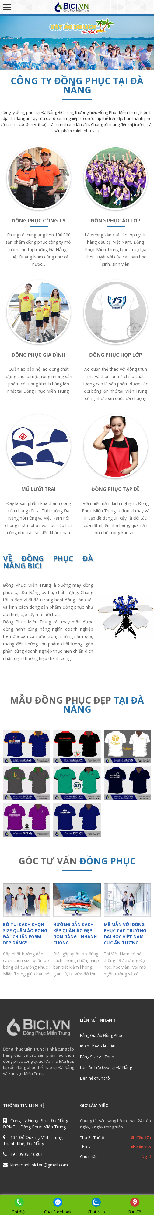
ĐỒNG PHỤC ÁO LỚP (115, 220)
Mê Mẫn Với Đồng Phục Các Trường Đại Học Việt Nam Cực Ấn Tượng (125, 933)
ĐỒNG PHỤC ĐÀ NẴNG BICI (48, 562)
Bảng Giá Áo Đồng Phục (101, 1035)
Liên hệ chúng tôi (95, 1078)
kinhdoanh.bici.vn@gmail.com (39, 1165)
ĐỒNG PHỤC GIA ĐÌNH (38, 355)
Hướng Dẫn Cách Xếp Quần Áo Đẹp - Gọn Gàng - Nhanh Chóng (75, 933)
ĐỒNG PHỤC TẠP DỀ (115, 489)
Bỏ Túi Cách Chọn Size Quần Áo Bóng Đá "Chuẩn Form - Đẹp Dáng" (25, 933)
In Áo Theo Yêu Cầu (97, 1046)
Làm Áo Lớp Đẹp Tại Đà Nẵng (106, 1067)
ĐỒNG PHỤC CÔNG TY (38, 220)
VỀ (12, 558)
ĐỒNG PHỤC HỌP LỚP (115, 355)
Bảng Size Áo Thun (97, 1056)
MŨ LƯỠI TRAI (38, 489)
